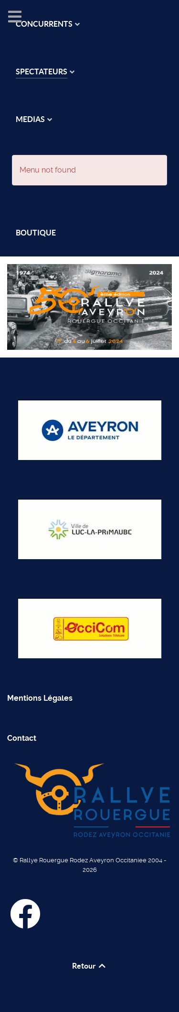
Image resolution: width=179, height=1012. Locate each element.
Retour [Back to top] (89, 965)
